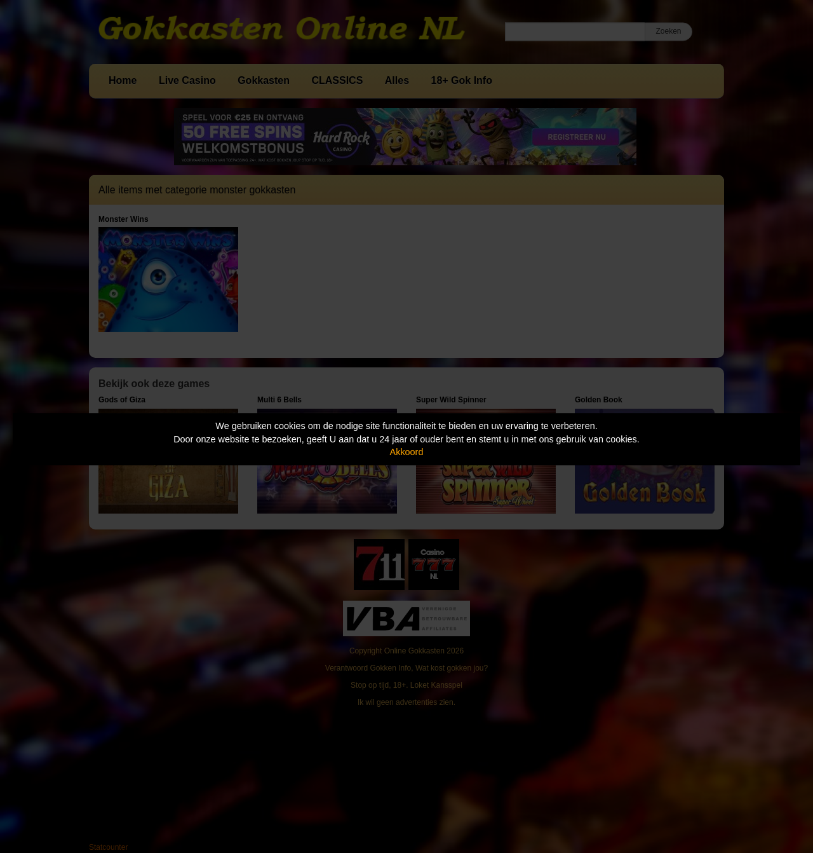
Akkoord (407, 452)
